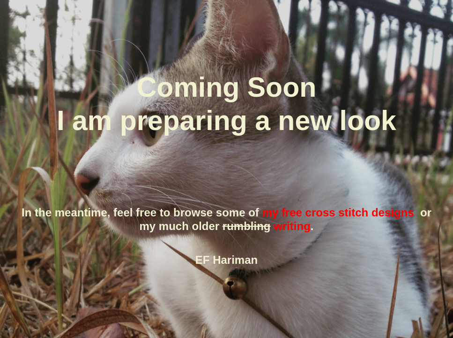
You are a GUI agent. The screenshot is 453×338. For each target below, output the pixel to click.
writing (292, 226)
